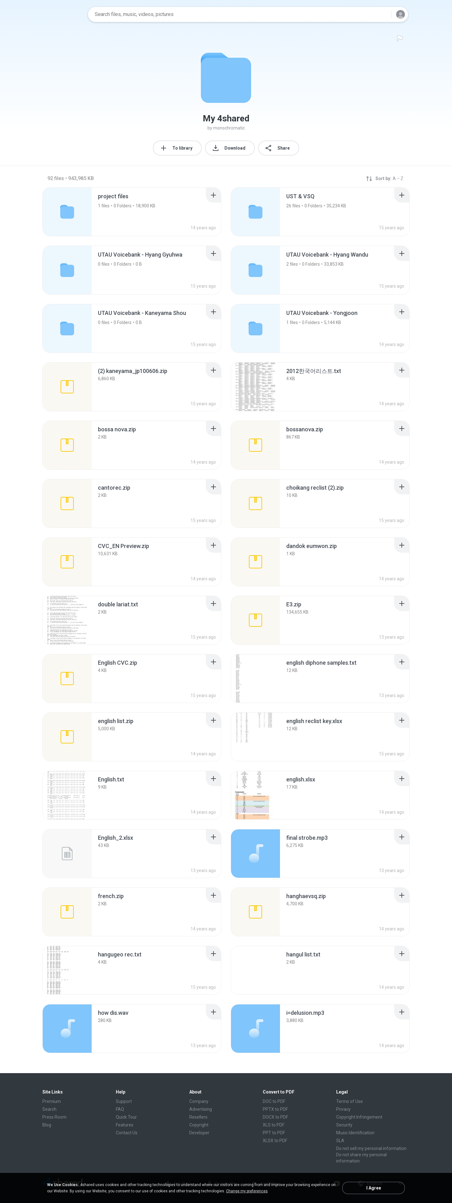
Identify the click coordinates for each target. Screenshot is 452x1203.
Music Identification (355, 1132)
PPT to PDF (274, 1132)
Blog (46, 1124)
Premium (51, 1101)
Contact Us (126, 1132)
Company (198, 1101)
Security (344, 1124)
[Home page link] (63, 14)
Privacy (343, 1109)
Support (124, 1101)
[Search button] (382, 14)
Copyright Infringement (359, 1117)
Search (49, 1109)
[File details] (67, 387)
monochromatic (229, 127)
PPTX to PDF (275, 1109)
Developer (199, 1132)
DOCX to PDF (275, 1117)
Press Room (54, 1117)
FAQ (120, 1109)
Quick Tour (126, 1117)
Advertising (200, 1109)
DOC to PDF (274, 1101)
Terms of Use (349, 1101)
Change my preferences (247, 1191)
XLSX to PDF (275, 1140)
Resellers (198, 1117)
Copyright (198, 1124)
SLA (340, 1140)
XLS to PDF (273, 1124)
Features (124, 1124)
